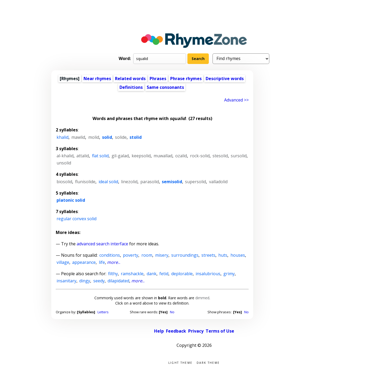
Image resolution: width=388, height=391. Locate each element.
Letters (103, 312)
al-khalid (65, 156)
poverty (130, 255)
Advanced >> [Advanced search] (236, 100)
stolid (136, 137)
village (63, 262)
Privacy (196, 331)
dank (151, 274)
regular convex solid (76, 219)
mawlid (78, 137)
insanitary (66, 281)
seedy (99, 281)
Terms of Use (220, 331)
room (146, 255)
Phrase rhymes (186, 78)
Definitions (131, 87)
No (172, 312)
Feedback (176, 331)
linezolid (129, 182)
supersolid (195, 182)
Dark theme (208, 362)
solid (107, 137)
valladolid (218, 182)
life (102, 262)
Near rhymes (97, 78)
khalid (62, 137)
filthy (113, 274)
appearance (84, 262)
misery (161, 255)
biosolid (64, 182)
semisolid (172, 182)
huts (222, 255)
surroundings (184, 255)
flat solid (100, 156)
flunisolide (85, 182)
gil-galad (120, 156)
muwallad (163, 156)
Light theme (180, 362)
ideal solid (108, 182)
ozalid (181, 156)
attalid (82, 156)
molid (93, 137)
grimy (229, 274)
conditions (109, 255)
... (113, 262)
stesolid (220, 156)
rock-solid (200, 156)
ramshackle (132, 274)
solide (121, 137)
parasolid (149, 182)
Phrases (158, 78)
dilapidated (118, 281)
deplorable (182, 274)
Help (159, 331)
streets (208, 255)
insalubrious (208, 274)
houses (237, 255)
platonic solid (71, 200)
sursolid (239, 156)
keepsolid (141, 156)
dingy (84, 281)
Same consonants (165, 87)
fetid (163, 274)
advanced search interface (102, 244)
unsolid (64, 163)
